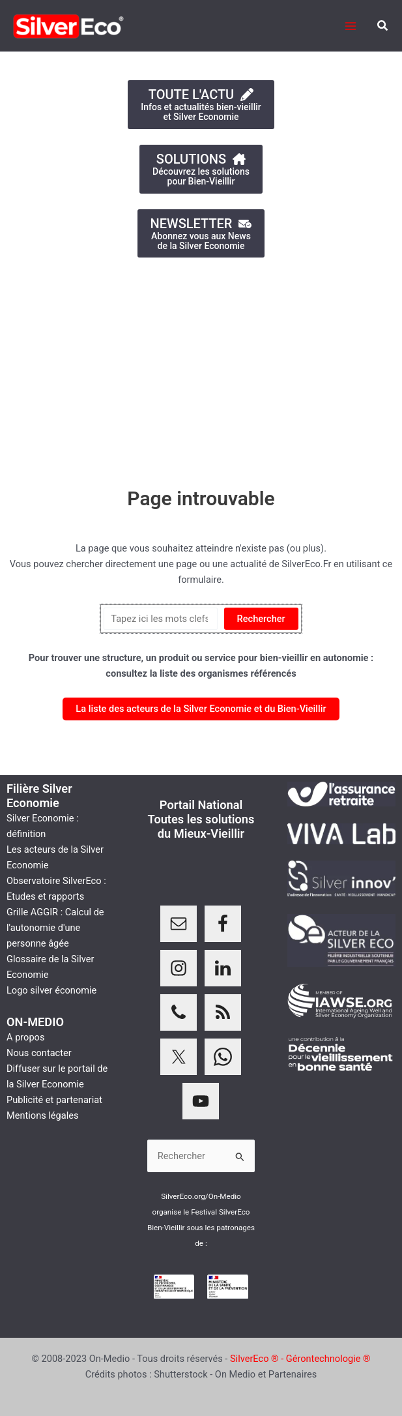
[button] (383, 26)
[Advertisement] (201, 365)
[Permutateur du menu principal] (350, 26)
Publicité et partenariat (54, 1100)
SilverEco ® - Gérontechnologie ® (300, 1358)
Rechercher (261, 619)
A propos (25, 1037)
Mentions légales (43, 1115)
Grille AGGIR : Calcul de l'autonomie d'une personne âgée (55, 927)
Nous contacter (39, 1053)
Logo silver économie (51, 990)
